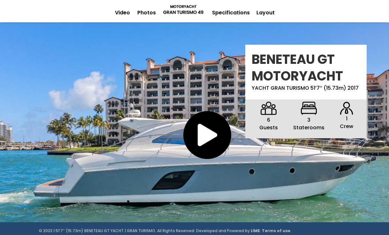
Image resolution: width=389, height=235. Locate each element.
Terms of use (276, 230)
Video (122, 12)
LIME (255, 230)
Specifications (231, 12)
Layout (265, 12)
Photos (146, 12)
